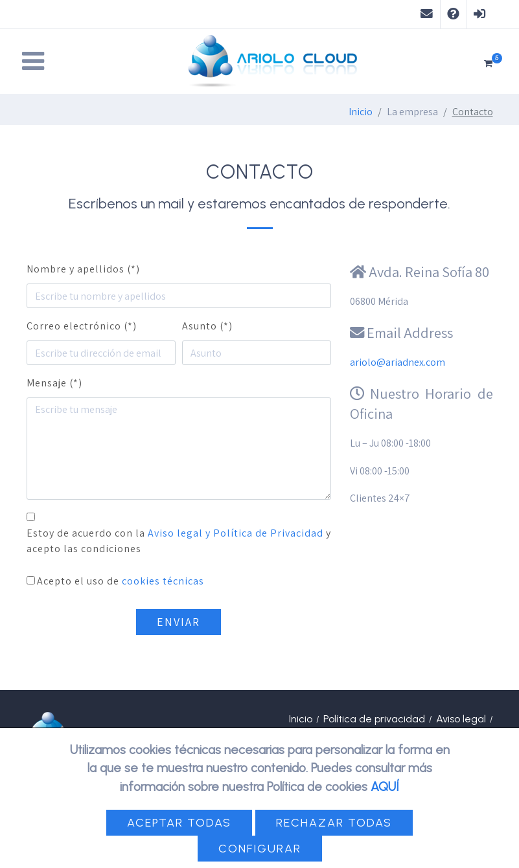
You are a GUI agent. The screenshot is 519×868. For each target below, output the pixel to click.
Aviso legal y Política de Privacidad (235, 533)
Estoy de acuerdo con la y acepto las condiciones (179, 540)
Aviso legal (461, 719)
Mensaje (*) (54, 383)
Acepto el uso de (120, 581)
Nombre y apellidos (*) (83, 269)
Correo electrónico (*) (82, 326)
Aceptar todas (179, 823)
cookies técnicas (163, 581)
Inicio (361, 111)
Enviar (178, 621)
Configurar (259, 848)
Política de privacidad (374, 719)
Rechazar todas (334, 823)
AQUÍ (385, 786)
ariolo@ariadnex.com (397, 362)
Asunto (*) (207, 326)
